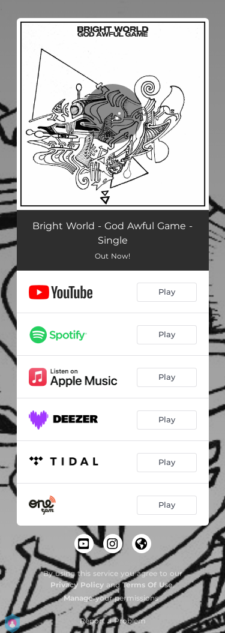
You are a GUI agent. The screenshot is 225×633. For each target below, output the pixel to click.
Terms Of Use (147, 584)
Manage (78, 597)
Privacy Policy (77, 584)
